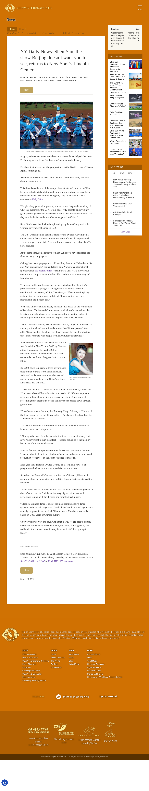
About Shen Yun (58, 689)
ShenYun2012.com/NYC (38, 592)
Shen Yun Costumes (95, 695)
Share (26, 89)
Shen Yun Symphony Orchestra (35, 692)
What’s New (74, 685)
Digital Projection (94, 698)
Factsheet (26, 698)
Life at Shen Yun (29, 695)
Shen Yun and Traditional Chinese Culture (104, 708)
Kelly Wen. (49, 201)
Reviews (54, 695)
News (21, 29)
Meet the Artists (28, 708)
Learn (89, 681)
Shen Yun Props (94, 702)
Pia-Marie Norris (58, 280)
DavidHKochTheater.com (68, 592)
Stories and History (95, 705)
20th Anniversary (29, 685)
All (114, 173)
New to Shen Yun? (30, 689)
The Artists (55, 692)
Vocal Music (92, 692)
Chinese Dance (93, 685)
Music (89, 689)
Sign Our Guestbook (108, 727)
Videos (54, 681)
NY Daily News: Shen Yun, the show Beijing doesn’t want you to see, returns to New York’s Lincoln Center (46, 33)
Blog (130, 173)
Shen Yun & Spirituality (31, 705)
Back (11, 29)
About (25, 681)
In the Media (56, 698)
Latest (53, 685)
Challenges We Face (31, 702)
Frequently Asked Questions (34, 711)
